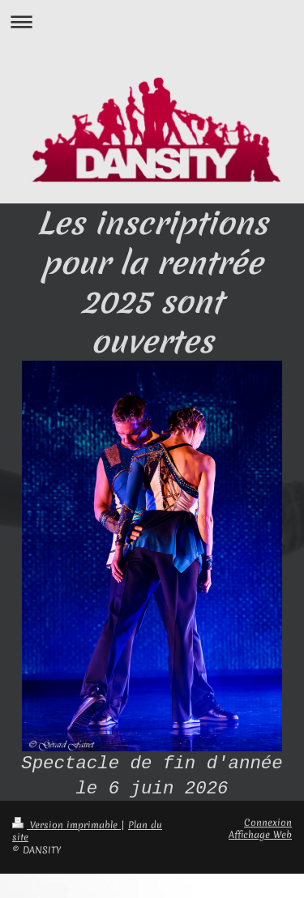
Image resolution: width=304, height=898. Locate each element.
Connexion (268, 822)
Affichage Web (260, 834)
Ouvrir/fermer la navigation (152, 21)
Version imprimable (66, 825)
